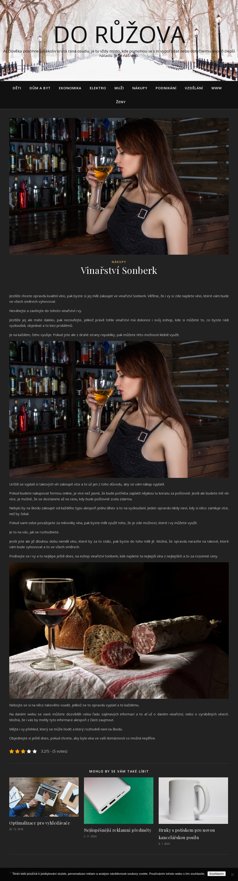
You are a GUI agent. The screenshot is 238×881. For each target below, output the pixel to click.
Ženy (121, 101)
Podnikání (166, 88)
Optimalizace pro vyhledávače (39, 823)
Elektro (98, 88)
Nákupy (139, 88)
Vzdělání (194, 88)
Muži (119, 88)
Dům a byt (40, 88)
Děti (17, 88)
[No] (232, 874)
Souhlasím (216, 873)
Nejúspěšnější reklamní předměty (117, 830)
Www (216, 88)
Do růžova (119, 34)
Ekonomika (70, 88)
